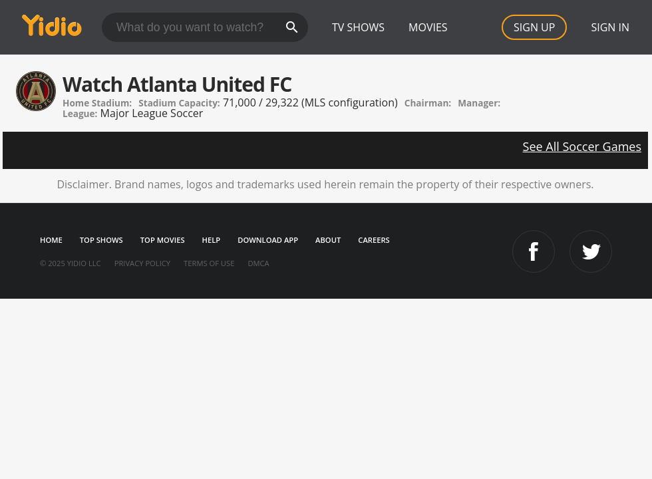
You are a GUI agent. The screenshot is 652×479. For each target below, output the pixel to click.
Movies (428, 27)
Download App (268, 240)
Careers (373, 240)
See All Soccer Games (582, 146)
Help (211, 240)
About (328, 240)
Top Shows (101, 240)
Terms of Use (209, 263)
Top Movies (162, 240)
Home (51, 240)
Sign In (610, 27)
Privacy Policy (142, 263)
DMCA (258, 263)
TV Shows (358, 27)
